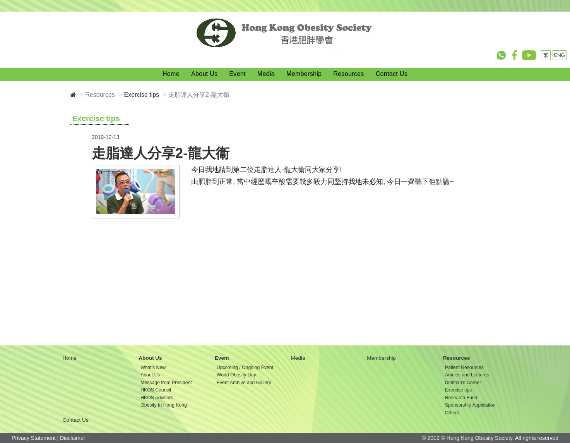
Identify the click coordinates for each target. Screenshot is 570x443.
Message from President (166, 382)
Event (237, 73)
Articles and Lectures (467, 375)
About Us (204, 73)
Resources (348, 73)
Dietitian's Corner (463, 382)
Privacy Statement (34, 438)
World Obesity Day (236, 375)
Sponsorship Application (470, 405)
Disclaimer (72, 438)
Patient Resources (464, 367)
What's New (153, 367)
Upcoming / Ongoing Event (245, 367)
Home (171, 73)
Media (266, 73)
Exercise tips (141, 94)
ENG (559, 55)
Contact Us (391, 73)
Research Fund (461, 397)
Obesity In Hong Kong (163, 405)
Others (452, 413)
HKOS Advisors (156, 397)
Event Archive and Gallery (244, 382)
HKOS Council (155, 390)
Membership (304, 73)
